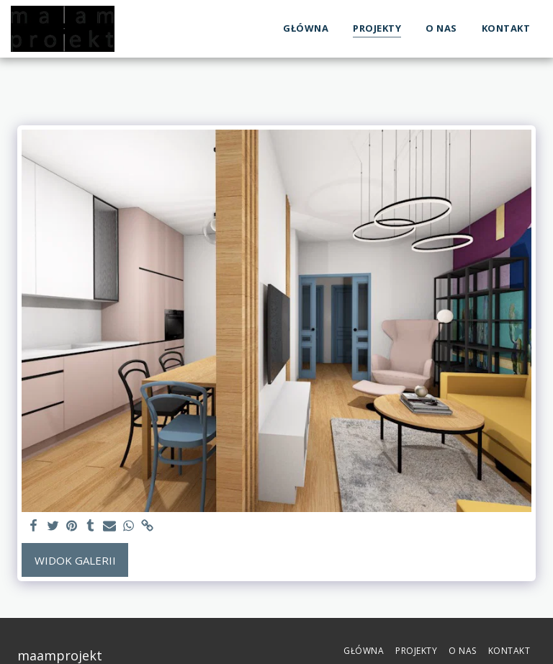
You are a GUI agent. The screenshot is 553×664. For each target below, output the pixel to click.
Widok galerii (75, 560)
